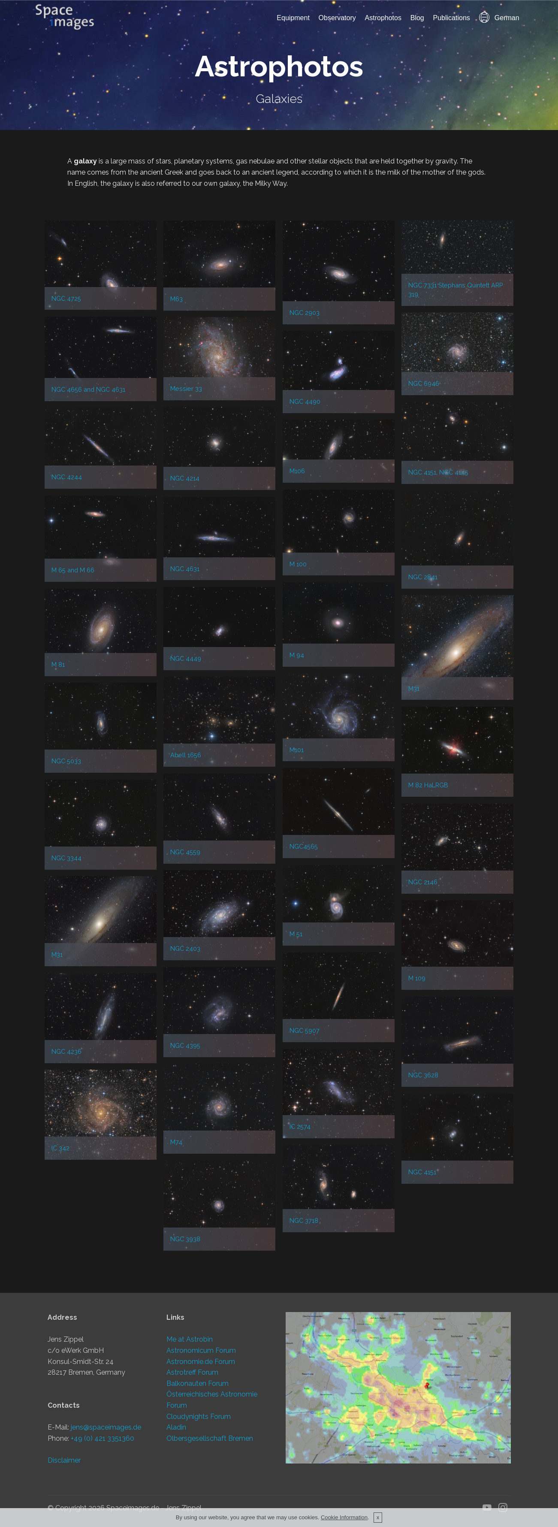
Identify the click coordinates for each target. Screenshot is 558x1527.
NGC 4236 (66, 1051)
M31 (413, 688)
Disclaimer (64, 1460)
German (499, 17)
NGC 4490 (305, 401)
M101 (297, 749)
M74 (176, 1142)
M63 (176, 298)
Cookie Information (344, 1517)
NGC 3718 (304, 1220)
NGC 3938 (185, 1239)
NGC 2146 (422, 882)
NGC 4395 (185, 1045)
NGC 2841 (422, 577)
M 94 (297, 655)
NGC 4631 (184, 568)
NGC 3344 (66, 858)
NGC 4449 (185, 658)
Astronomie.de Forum (200, 1362)
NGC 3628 (423, 1075)
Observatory (337, 17)
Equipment (293, 17)
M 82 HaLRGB (428, 785)
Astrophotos (383, 17)
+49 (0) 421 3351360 (102, 1438)
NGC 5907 (305, 1030)
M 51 (296, 933)
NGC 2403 (185, 948)
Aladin (176, 1427)
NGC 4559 (185, 852)
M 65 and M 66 (72, 570)
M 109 (416, 978)
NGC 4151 (422, 1172)
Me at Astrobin (189, 1339)
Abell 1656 (185, 755)
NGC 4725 (66, 298)
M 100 (298, 564)
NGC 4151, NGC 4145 (438, 472)
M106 (297, 471)
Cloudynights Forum (198, 1416)
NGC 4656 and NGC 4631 (88, 389)
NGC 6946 (423, 383)
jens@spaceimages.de (106, 1427)
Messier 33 (186, 388)
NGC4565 (304, 846)
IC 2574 (300, 1126)
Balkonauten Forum (197, 1383)
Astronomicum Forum (201, 1350)
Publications (451, 17)
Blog (417, 17)
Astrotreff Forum (192, 1372)
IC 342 (60, 1148)
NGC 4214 (184, 478)
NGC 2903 (305, 312)
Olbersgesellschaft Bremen (209, 1438)
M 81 (58, 664)
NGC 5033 (66, 761)
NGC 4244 (66, 477)
